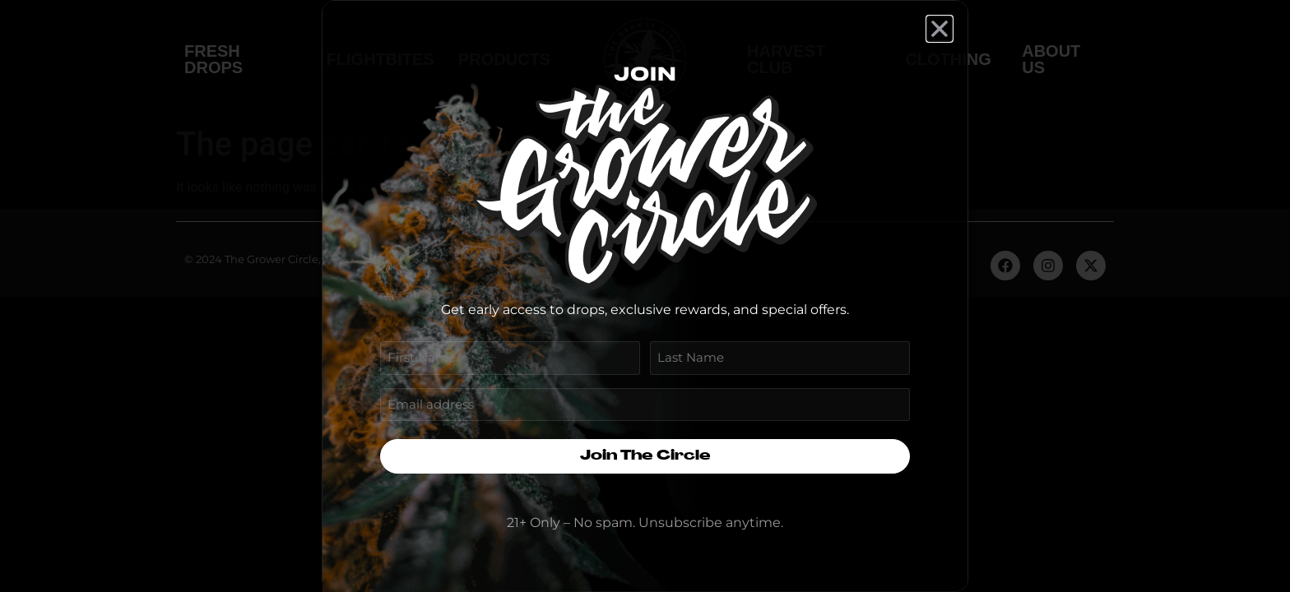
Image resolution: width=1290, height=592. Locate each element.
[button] (939, 28)
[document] (645, 296)
